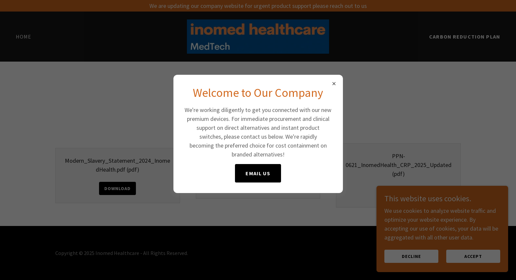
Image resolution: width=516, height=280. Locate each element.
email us (257, 173)
